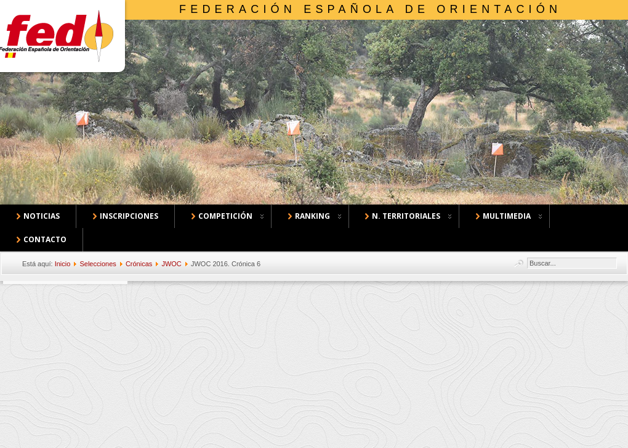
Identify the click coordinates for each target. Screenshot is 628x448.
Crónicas (139, 263)
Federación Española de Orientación (370, 9)
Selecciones (97, 263)
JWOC (171, 263)
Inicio (63, 263)
